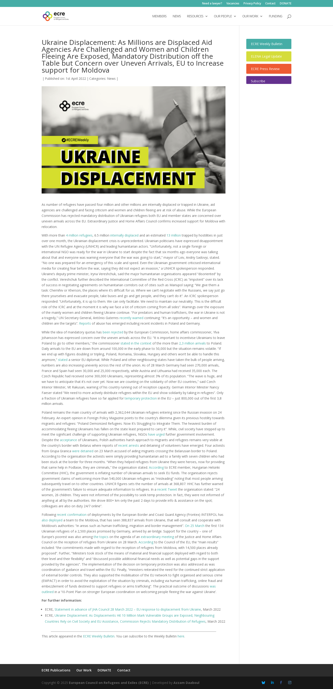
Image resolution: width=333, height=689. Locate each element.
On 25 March (194, 525)
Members (159, 16)
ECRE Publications (56, 670)
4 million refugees (79, 235)
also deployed (52, 520)
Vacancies (232, 3)
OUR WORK (250, 16)
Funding (275, 16)
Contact (270, 3)
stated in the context (135, 343)
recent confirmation (71, 514)
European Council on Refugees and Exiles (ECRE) (109, 682)
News (111, 78)
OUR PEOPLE (223, 16)
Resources (195, 16)
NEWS (177, 16)
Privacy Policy (252, 3)
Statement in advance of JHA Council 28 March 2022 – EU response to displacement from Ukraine (128, 609)
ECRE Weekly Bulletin (98, 636)
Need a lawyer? (212, 3)
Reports (85, 323)
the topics (101, 537)
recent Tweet (167, 489)
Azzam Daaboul (186, 682)
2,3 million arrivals (192, 343)
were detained (82, 451)
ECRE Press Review (265, 69)
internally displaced (124, 235)
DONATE (285, 3)
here (181, 636)
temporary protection (141, 398)
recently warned (131, 318)
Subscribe (258, 81)
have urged (156, 434)
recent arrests (128, 445)
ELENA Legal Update (266, 56)
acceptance (68, 440)
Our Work (84, 670)
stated (63, 359)
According (156, 467)
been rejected (113, 332)
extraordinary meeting (157, 537)
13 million (173, 235)
